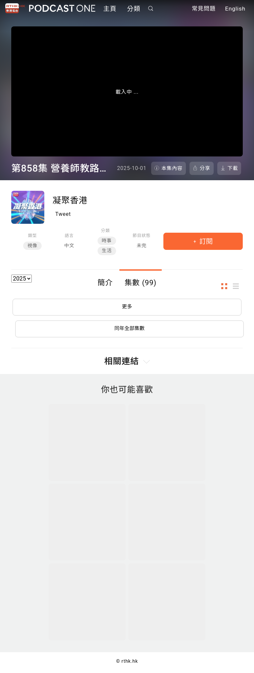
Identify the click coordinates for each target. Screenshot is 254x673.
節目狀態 (141, 235)
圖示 (226, 286)
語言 (69, 235)
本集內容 (172, 168)
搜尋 (151, 9)
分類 (133, 9)
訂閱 (205, 241)
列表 (238, 286)
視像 (32, 246)
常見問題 (204, 9)
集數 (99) (141, 282)
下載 (233, 168)
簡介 (105, 282)
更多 (127, 307)
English (235, 9)
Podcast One (62, 8)
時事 (107, 241)
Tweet (63, 214)
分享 (205, 168)
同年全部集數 (130, 330)
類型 (32, 235)
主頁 (109, 9)
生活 (107, 250)
